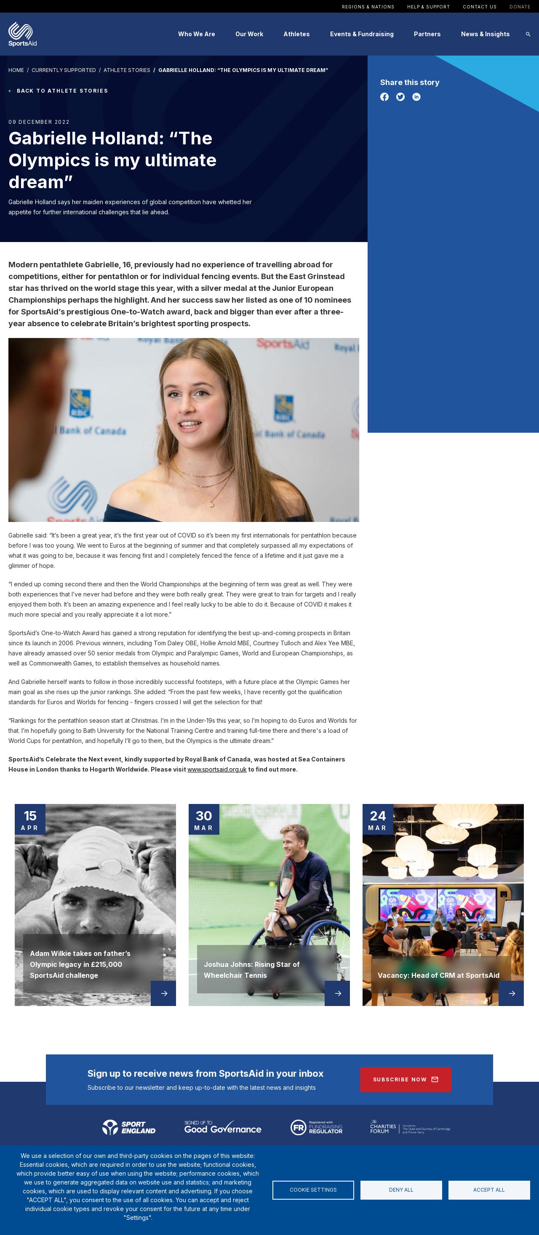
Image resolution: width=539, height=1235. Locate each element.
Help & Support (428, 6)
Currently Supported (64, 70)
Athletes (296, 33)
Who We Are (196, 33)
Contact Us (480, 6)
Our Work (249, 33)
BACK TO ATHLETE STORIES (62, 91)
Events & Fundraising (362, 33)
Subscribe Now (400, 1079)
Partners (427, 33)
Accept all (489, 1190)
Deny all (401, 1190)
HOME (16, 70)
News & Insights (485, 33)
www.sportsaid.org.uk (217, 769)
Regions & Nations (368, 6)
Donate (520, 6)
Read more (164, 993)
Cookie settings (313, 1190)
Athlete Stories (127, 70)
